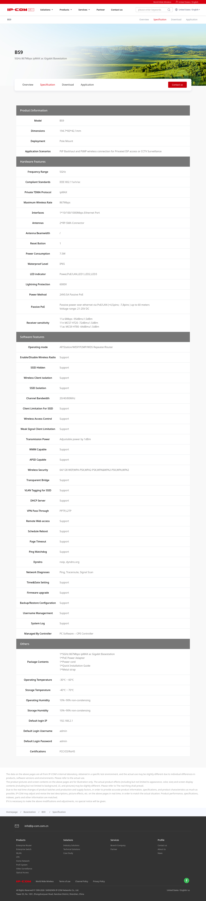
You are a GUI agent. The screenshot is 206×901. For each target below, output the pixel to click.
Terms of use (64, 881)
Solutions (47, 10)
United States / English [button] (186, 10)
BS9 (44, 811)
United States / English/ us (178, 890)
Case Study (68, 853)
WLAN (19, 853)
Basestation (30, 811)
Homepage (12, 811)
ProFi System (21, 864)
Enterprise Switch (23, 849)
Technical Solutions (71, 849)
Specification (47, 84)
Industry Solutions (71, 845)
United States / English (187, 2)
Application (87, 84)
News (160, 853)
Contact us (117, 9)
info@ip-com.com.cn (31, 826)
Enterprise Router (24, 845)
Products (66, 9)
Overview (27, 84)
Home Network (23, 861)
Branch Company (118, 845)
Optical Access (22, 872)
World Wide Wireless (162, 2)
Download (68, 84)
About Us (162, 849)
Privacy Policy (99, 881)
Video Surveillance (24, 868)
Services (84, 9)
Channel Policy (81, 881)
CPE (18, 857)
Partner (100, 9)
